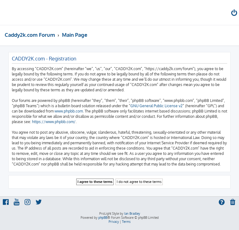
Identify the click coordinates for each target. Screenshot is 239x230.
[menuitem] (234, 13)
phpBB (102, 217)
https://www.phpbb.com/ (54, 121)
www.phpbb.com (68, 111)
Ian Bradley (132, 213)
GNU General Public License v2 (156, 105)
